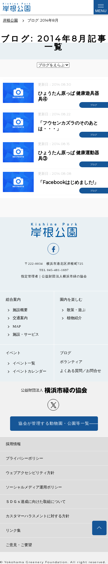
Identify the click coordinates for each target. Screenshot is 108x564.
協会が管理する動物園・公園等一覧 (53, 423)
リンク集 (13, 530)
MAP (17, 326)
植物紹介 (74, 318)
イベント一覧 (24, 363)
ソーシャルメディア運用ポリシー (34, 487)
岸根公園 (54, 230)
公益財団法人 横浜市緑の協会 (54, 390)
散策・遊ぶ (76, 310)
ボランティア (71, 362)
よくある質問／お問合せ (80, 371)
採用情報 (13, 444)
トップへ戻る (99, 528)
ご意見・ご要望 (19, 545)
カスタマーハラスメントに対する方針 (37, 516)
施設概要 (20, 310)
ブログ (65, 353)
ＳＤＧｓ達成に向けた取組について (36, 501)
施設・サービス (26, 334)
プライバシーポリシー (24, 458)
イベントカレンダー (29, 371)
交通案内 (20, 318)
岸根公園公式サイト (21, 7)
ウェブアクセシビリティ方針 (30, 473)
